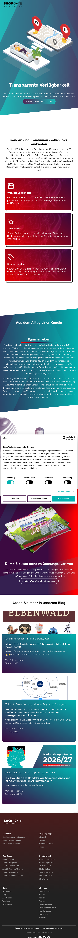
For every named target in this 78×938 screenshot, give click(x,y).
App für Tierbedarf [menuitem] (10, 872)
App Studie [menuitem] (7, 898)
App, (51, 704)
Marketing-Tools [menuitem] (46, 844)
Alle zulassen (63, 499)
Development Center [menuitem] (47, 908)
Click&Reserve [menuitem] (45, 866)
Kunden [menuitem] (42, 895)
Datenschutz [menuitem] (47, 933)
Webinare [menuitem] (6, 901)
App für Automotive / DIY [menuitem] (12, 876)
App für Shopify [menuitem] (8, 859)
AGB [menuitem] (38, 933)
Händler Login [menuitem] (45, 911)
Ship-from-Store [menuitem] (46, 872)
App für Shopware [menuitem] (9, 863)
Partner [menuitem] (42, 901)
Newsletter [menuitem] (43, 914)
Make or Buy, (41, 704)
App (47, 638)
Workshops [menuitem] (7, 904)
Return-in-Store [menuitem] (45, 876)
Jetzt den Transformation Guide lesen (39, 581)
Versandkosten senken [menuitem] (11, 840)
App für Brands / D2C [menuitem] (11, 866)
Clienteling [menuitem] (43, 879)
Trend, (26, 772)
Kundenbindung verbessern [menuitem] (13, 837)
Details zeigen (64, 491)
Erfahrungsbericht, (15, 638)
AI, (38, 772)
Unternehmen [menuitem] (44, 891)
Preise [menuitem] (41, 847)
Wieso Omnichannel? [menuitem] (47, 859)
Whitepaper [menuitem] (7, 891)
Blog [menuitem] (4, 895)
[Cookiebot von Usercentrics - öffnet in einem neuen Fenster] (64, 438)
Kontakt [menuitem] (42, 917)
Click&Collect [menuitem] (44, 869)
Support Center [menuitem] (45, 904)
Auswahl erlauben (39, 499)
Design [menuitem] (42, 840)
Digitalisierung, (35, 638)
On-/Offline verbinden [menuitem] (11, 844)
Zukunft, (10, 704)
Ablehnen (14, 499)
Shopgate (60, 704)
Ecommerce (48, 772)
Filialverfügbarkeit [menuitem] (46, 863)
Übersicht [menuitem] (43, 837)
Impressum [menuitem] (30, 933)
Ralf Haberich (16, 660)
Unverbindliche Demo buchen (39, 101)
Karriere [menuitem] (42, 898)
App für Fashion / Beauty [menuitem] (12, 869)
